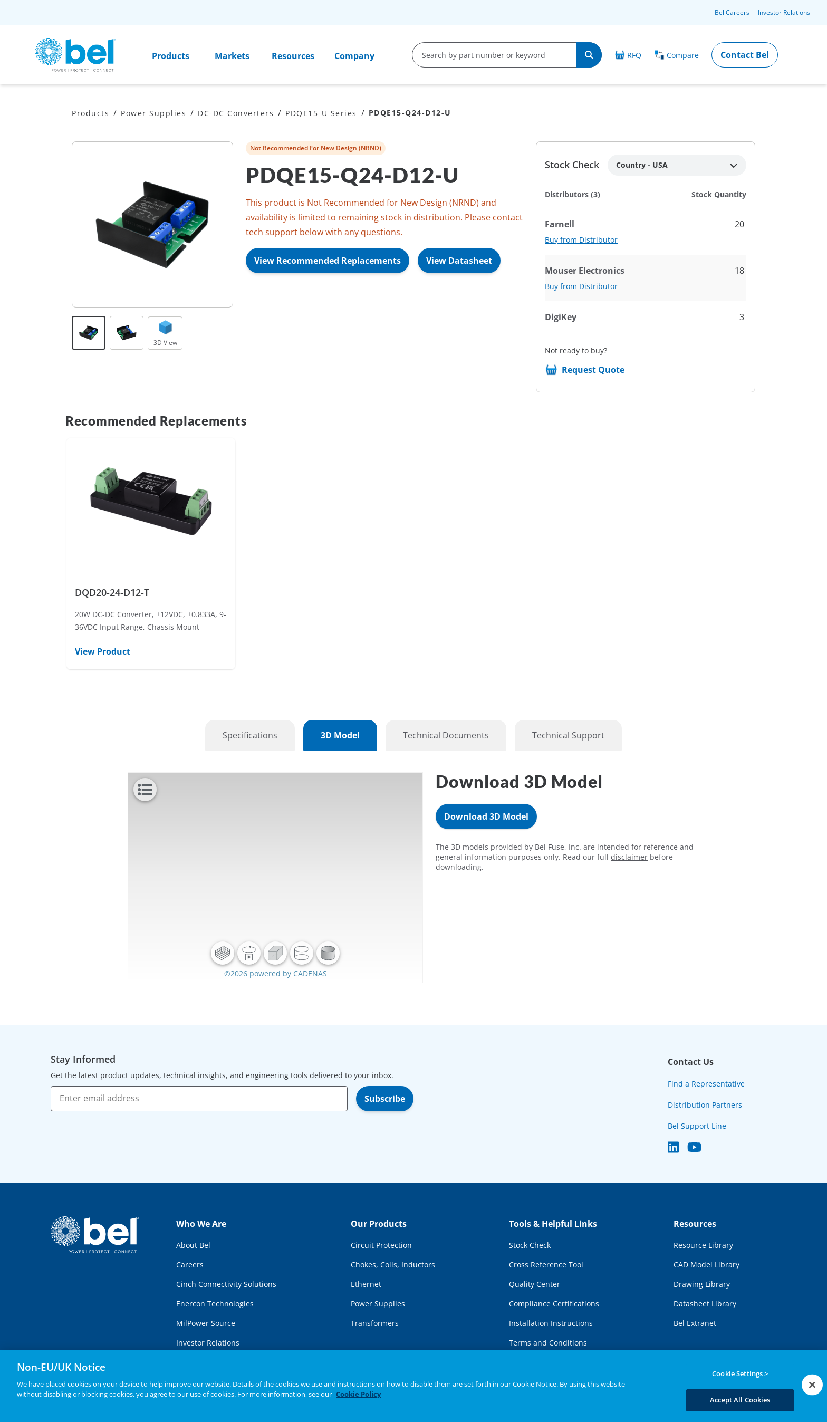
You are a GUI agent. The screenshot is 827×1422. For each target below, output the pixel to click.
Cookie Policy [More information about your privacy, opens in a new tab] (358, 1394)
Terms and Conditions (548, 1343)
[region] (413, 1386)
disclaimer (629, 857)
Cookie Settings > (740, 1373)
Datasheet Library (705, 1304)
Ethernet (366, 1284)
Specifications (250, 735)
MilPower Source (205, 1323)
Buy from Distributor (581, 240)
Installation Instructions (551, 1323)
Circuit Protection (381, 1245)
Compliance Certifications (554, 1304)
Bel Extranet (695, 1323)
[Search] (589, 55)
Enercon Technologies (215, 1304)
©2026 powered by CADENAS (275, 973)
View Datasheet (459, 260)
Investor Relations (784, 12)
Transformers (375, 1323)
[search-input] (494, 54)
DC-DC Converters (236, 113)
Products (170, 56)
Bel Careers (732, 12)
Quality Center (534, 1284)
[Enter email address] (199, 1098)
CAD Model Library (706, 1265)
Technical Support (568, 735)
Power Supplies (153, 113)
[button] (222, 953)
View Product (102, 651)
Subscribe (384, 1098)
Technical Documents (446, 735)
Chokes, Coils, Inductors (393, 1265)
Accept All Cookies (740, 1400)
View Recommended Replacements (327, 260)
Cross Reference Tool (546, 1265)
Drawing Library (702, 1284)
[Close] (812, 1384)
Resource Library (703, 1245)
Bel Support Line (697, 1126)
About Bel (193, 1245)
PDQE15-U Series (321, 113)
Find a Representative (706, 1084)
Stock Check (530, 1245)
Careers (190, 1265)
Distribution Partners (705, 1105)
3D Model (340, 735)
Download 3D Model (486, 816)
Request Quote (593, 370)
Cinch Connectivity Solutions (226, 1284)
